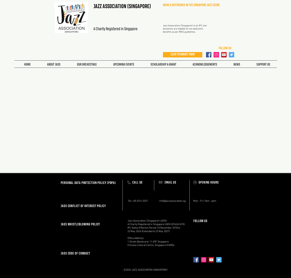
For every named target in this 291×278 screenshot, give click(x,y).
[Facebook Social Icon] (208, 54)
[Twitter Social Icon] (231, 54)
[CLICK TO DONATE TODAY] (182, 54)
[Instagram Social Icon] (216, 54)
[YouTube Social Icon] (224, 54)
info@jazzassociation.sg (172, 201)
